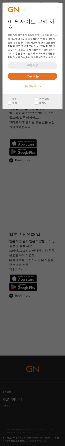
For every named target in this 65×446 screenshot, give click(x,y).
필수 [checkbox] (12, 99)
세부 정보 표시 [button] (32, 86)
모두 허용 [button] (32, 76)
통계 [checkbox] (12, 103)
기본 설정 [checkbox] (42, 99)
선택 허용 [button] (32, 65)
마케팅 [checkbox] (40, 103)
